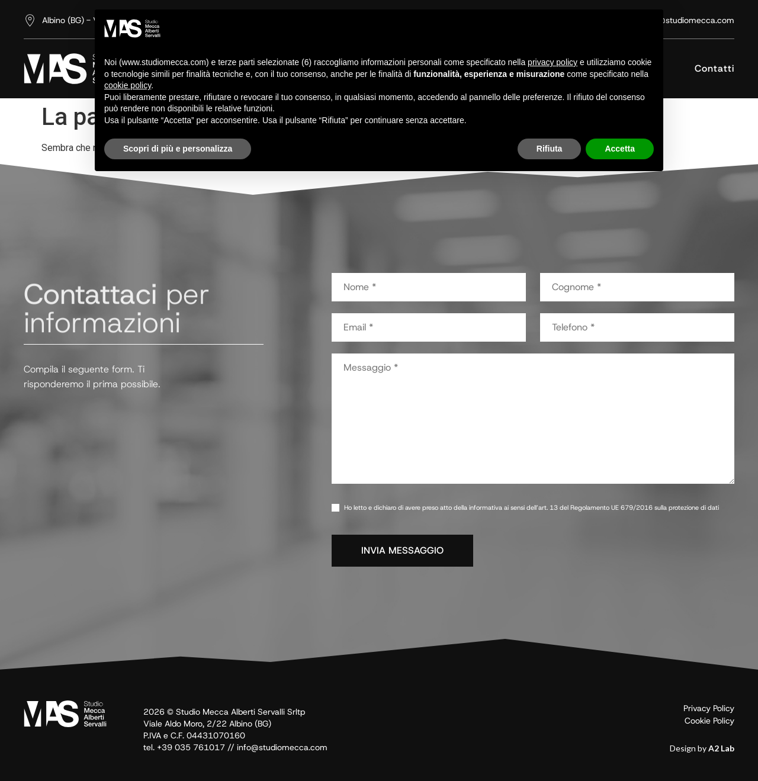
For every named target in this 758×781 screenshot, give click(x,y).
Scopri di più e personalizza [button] (177, 148)
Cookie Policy (709, 720)
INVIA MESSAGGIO (402, 550)
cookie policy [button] (127, 85)
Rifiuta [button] (550, 148)
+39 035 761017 (191, 747)
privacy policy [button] (552, 62)
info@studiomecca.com (282, 747)
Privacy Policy (708, 708)
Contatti (714, 68)
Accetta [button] (620, 148)
